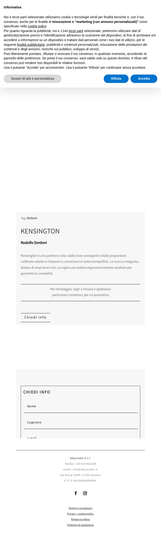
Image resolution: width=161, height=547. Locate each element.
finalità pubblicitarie (31, 44)
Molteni (32, 218)
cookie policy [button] (37, 26)
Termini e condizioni (80, 509)
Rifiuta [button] (116, 78)
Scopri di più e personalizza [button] (32, 78)
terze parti (76, 31)
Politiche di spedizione (80, 525)
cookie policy (86, 514)
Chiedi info (35, 317)
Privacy (71, 514)
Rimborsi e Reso (80, 520)
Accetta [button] (144, 78)
